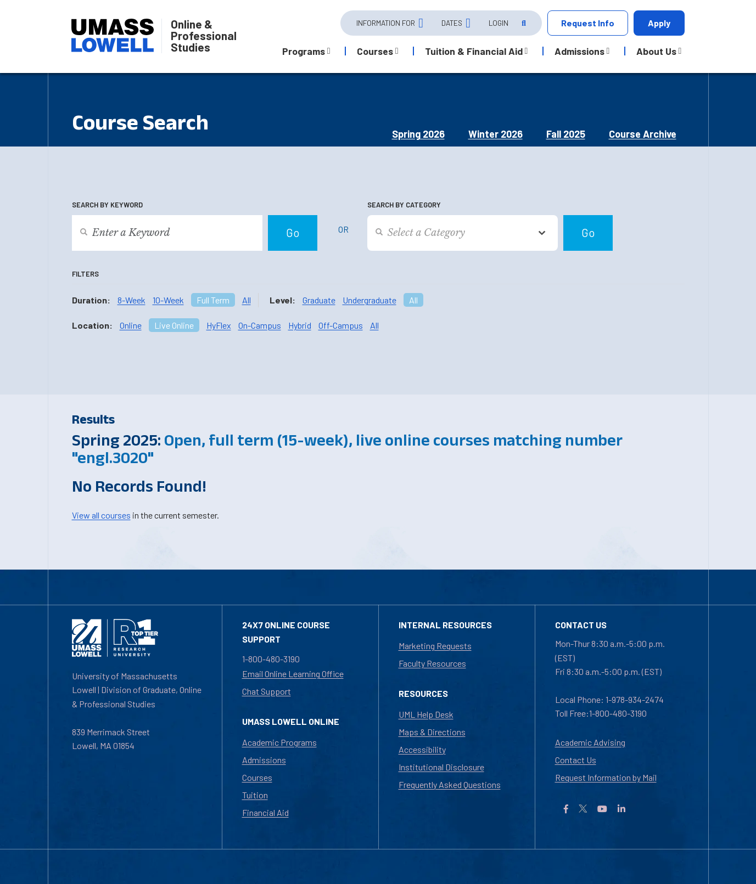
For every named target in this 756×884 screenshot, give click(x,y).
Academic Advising (590, 742)
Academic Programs (279, 742)
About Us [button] (656, 51)
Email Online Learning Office (293, 673)
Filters (85, 273)
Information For (385, 22)
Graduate (319, 300)
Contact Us (575, 760)
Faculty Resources (432, 663)
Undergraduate (369, 300)
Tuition (255, 795)
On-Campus (259, 325)
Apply (659, 23)
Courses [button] (375, 51)
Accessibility (422, 749)
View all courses (101, 515)
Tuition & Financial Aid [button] (474, 51)
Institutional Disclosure (441, 767)
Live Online (174, 325)
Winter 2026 (495, 134)
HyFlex (218, 325)
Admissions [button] (579, 51)
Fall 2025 (565, 134)
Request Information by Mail (606, 777)
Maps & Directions (432, 732)
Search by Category (404, 204)
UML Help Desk (426, 714)
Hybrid (299, 325)
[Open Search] (523, 23)
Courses (257, 777)
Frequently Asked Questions (450, 784)
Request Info (587, 23)
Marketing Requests (435, 645)
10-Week (168, 300)
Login (498, 22)
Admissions (264, 760)
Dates (451, 22)
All (246, 300)
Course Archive (642, 134)
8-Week (131, 300)
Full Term (213, 300)
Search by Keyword (107, 204)
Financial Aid (265, 812)
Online (131, 325)
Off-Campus (340, 325)
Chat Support (266, 691)
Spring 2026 (418, 134)
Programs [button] (303, 51)
